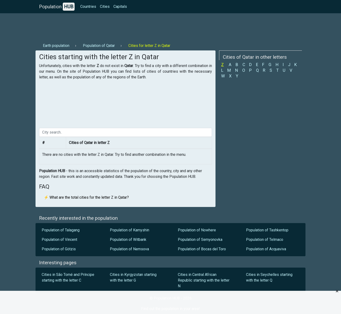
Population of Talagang (61, 230)
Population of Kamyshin (129, 230)
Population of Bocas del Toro (202, 249)
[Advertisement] (122, 26)
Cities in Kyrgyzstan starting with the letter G (133, 277)
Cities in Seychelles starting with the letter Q (269, 277)
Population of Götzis (59, 249)
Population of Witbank (128, 239)
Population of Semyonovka (200, 239)
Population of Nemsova (129, 249)
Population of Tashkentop (267, 230)
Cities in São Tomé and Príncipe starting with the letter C (68, 277)
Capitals (120, 6)
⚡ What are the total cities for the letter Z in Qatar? (86, 197)
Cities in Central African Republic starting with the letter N (203, 280)
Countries (88, 6)
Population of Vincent (59, 239)
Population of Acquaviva (266, 249)
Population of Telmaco (264, 239)
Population (57, 7)
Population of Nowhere (197, 230)
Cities (105, 6)
